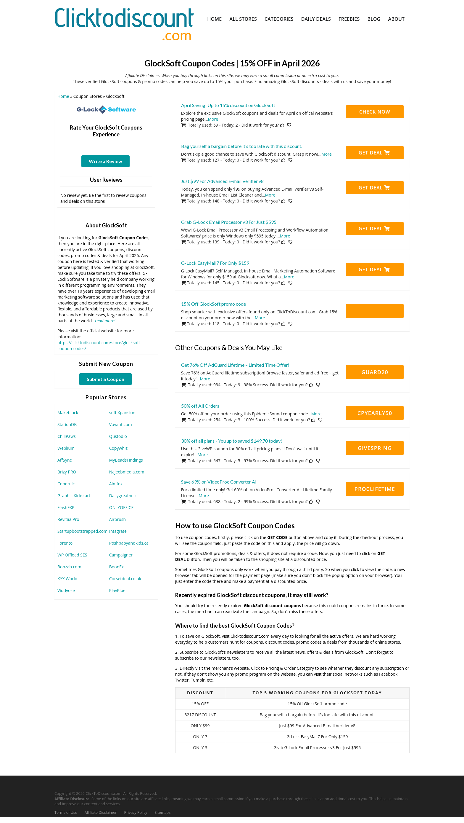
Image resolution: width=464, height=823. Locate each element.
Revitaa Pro (68, 519)
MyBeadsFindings (126, 460)
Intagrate (118, 531)
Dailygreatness (123, 495)
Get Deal (374, 152)
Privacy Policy (135, 812)
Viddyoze (66, 590)
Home (214, 19)
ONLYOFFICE (121, 507)
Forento (64, 543)
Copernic (66, 484)
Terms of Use (65, 812)
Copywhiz (118, 448)
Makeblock (67, 412)
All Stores (243, 19)
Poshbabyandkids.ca (129, 543)
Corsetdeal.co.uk (125, 578)
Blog (373, 19)
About (396, 19)
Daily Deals (316, 19)
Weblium (66, 448)
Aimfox (116, 484)
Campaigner (121, 555)
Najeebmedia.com (126, 472)
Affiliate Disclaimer (101, 812)
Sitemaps (163, 812)
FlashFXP (66, 507)
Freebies (349, 19)
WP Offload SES (72, 555)
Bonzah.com (69, 567)
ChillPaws (66, 436)
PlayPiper (118, 590)
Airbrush (117, 519)
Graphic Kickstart (73, 495)
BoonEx (116, 567)
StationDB (67, 424)
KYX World (67, 578)
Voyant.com (120, 424)
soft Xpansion (122, 412)
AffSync (64, 460)
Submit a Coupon (105, 379)
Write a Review (105, 161)
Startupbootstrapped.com (82, 531)
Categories (279, 19)
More (213, 119)
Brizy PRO (66, 472)
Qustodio (118, 436)
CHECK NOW (374, 112)
